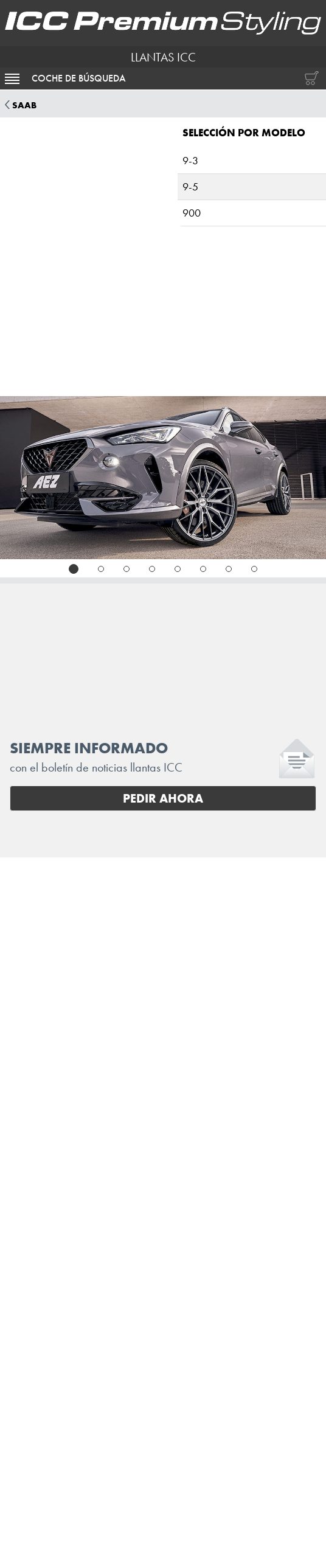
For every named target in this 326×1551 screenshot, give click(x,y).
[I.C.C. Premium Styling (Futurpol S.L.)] (163, 23)
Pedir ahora (163, 798)
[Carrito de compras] (309, 78)
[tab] (73, 569)
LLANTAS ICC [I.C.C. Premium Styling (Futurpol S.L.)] (163, 57)
